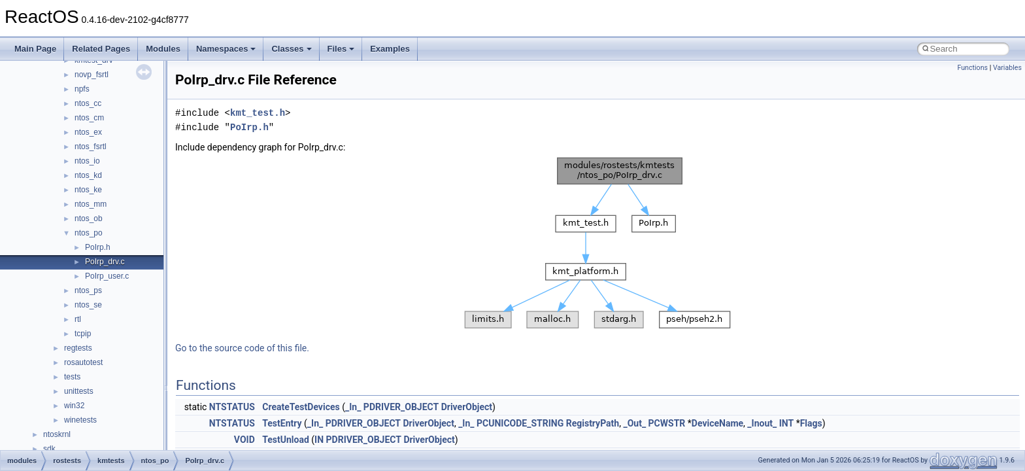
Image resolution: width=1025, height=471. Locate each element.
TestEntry (281, 423)
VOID (244, 439)
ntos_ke (88, 189)
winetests (80, 420)
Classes (291, 49)
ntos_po (89, 232)
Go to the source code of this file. (242, 348)
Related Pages (101, 49)
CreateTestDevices (300, 407)
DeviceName (717, 423)
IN (319, 439)
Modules (163, 49)
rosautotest (83, 362)
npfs (82, 89)
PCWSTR (667, 423)
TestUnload (285, 439)
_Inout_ (762, 423)
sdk (49, 448)
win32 (74, 405)
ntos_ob (89, 218)
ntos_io (87, 161)
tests (72, 376)
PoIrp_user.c (107, 276)
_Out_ (634, 423)
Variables (1007, 67)
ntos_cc (88, 103)
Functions (972, 67)
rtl (78, 319)
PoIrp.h (97, 247)
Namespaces (226, 49)
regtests (78, 348)
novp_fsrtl (92, 74)
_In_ (353, 407)
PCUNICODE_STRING (520, 423)
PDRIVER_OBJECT (401, 407)
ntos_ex (88, 132)
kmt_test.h (257, 113)
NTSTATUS (232, 407)
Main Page (35, 49)
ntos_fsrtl (91, 146)
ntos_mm (91, 204)
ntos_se (88, 304)
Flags (811, 423)
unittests (78, 391)
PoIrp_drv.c (104, 261)
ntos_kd (88, 175)
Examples (390, 49)
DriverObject (466, 407)
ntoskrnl (57, 434)
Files (341, 49)
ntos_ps (88, 290)
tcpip (83, 333)
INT (786, 423)
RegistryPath (592, 423)
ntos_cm (89, 117)
